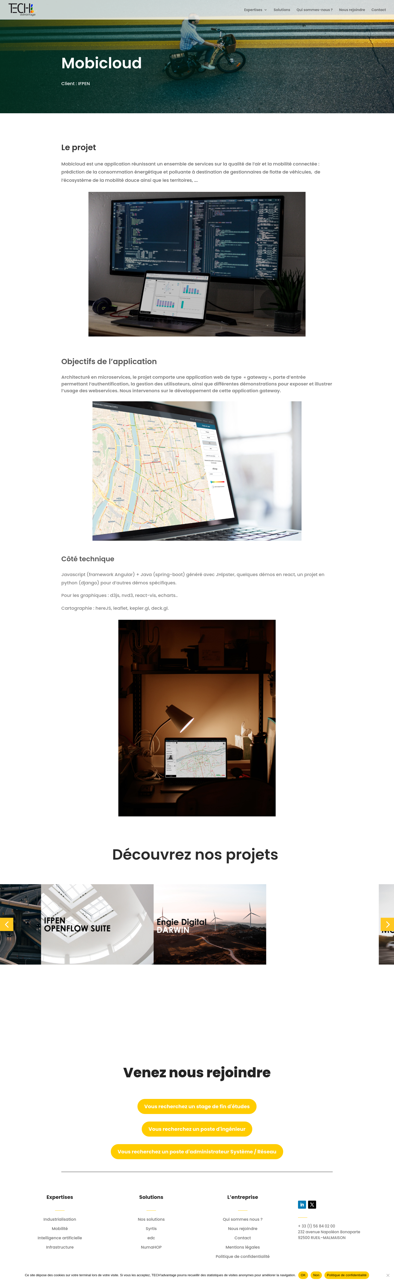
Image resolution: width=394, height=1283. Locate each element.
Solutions (282, 10)
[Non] (387, 1275)
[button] (6, 924)
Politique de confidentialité (347, 1275)
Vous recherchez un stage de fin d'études (197, 1106)
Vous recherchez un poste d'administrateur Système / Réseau (197, 1151)
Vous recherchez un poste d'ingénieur (197, 1129)
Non (316, 1275)
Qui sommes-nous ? (315, 10)
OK (303, 1275)
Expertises (253, 10)
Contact (378, 10)
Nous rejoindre (352, 10)
